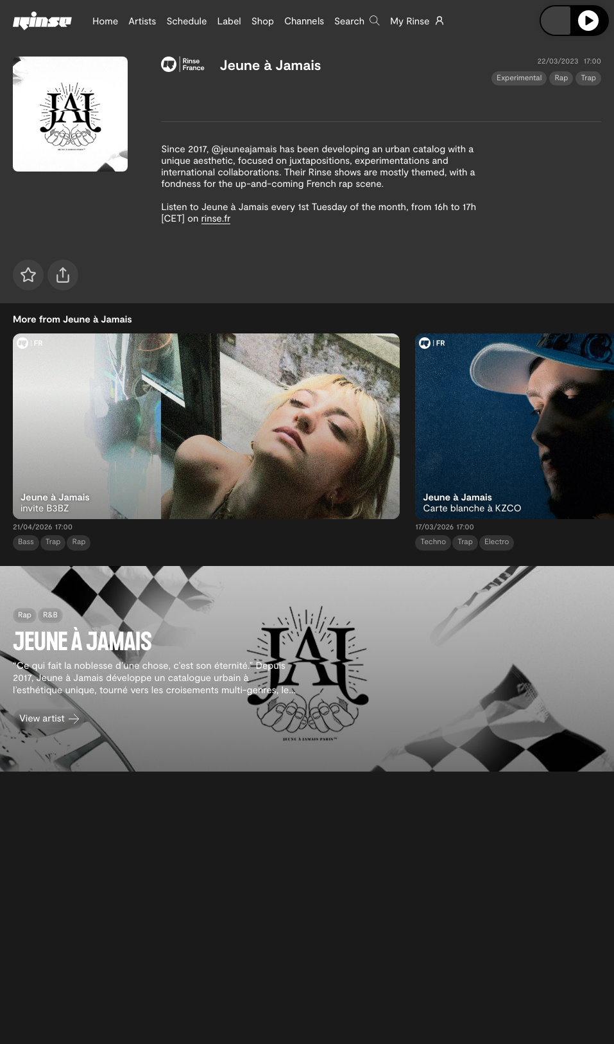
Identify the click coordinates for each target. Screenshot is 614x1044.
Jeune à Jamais (270, 65)
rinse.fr (216, 218)
